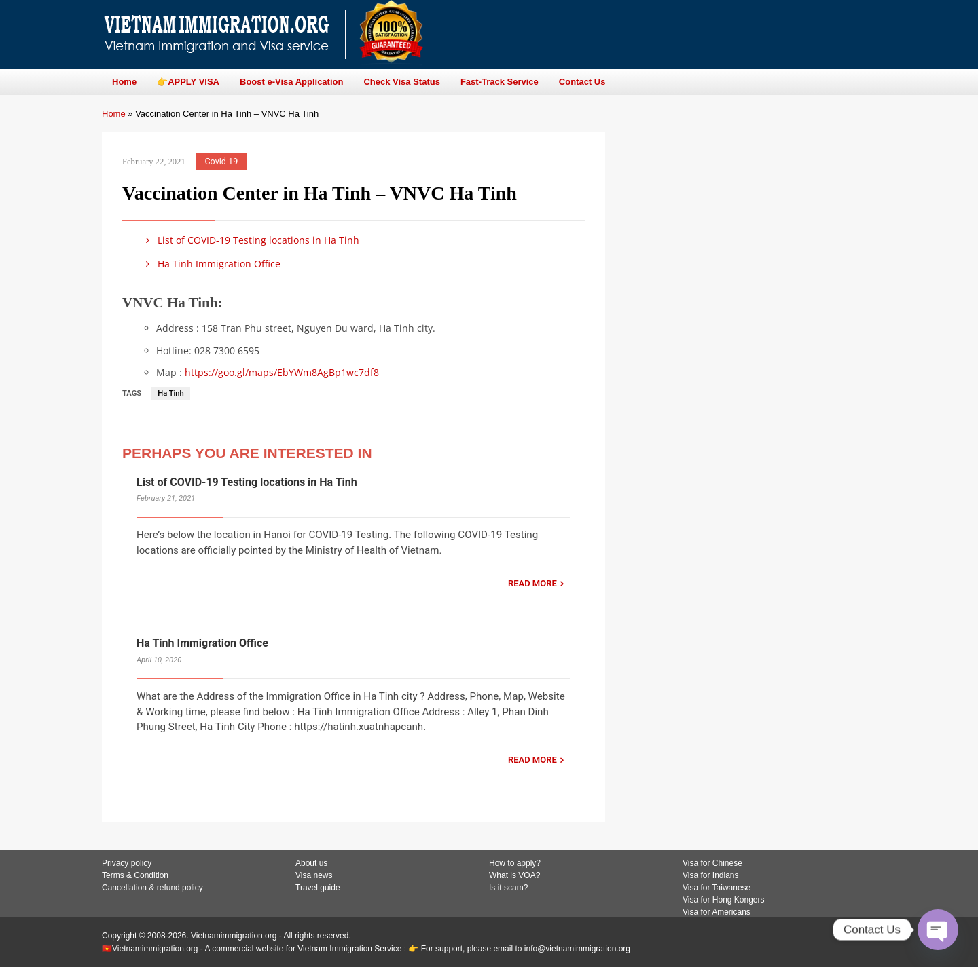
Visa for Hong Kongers (724, 900)
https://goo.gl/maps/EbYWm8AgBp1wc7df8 (282, 372)
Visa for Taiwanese (716, 887)
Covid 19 (221, 161)
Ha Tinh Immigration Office (210, 263)
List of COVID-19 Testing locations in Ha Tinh (250, 239)
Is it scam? (508, 887)
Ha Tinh (171, 393)
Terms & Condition (135, 875)
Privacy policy (126, 863)
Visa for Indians (711, 875)
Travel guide (317, 887)
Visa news (313, 875)
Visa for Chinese (712, 863)
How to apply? (515, 863)
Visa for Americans (716, 912)
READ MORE (532, 583)
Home (114, 114)
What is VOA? (514, 875)
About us (311, 863)
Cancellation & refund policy (152, 887)
